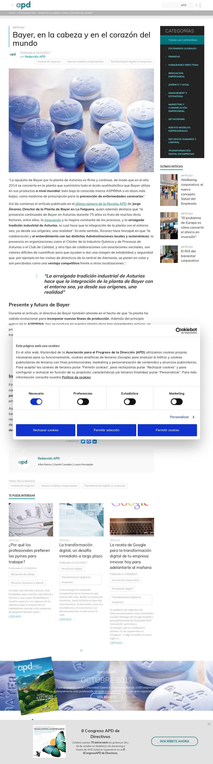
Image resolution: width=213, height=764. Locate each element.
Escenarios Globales (182, 48)
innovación (53, 220)
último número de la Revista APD (101, 204)
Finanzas (174, 56)
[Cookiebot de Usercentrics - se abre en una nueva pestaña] (179, 331)
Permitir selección (106, 430)
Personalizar (179, 417)
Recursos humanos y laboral (27, 582)
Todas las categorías (182, 40)
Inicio (12, 13)
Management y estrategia (177, 95)
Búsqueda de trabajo (23, 574)
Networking (176, 119)
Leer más (15, 616)
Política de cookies (76, 377)
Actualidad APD (27, 13)
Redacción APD (35, 56)
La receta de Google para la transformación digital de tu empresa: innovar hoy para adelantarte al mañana (130, 556)
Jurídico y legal (178, 84)
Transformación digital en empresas (131, 61)
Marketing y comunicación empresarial (177, 107)
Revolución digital (72, 568)
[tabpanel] (31, 574)
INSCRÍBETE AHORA (174, 741)
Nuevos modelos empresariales (85, 61)
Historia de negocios (49, 61)
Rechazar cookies (45, 430)
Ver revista (106, 697)
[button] (81, 650)
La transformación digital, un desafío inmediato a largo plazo (80, 550)
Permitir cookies (167, 430)
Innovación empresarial (125, 580)
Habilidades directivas (183, 64)
